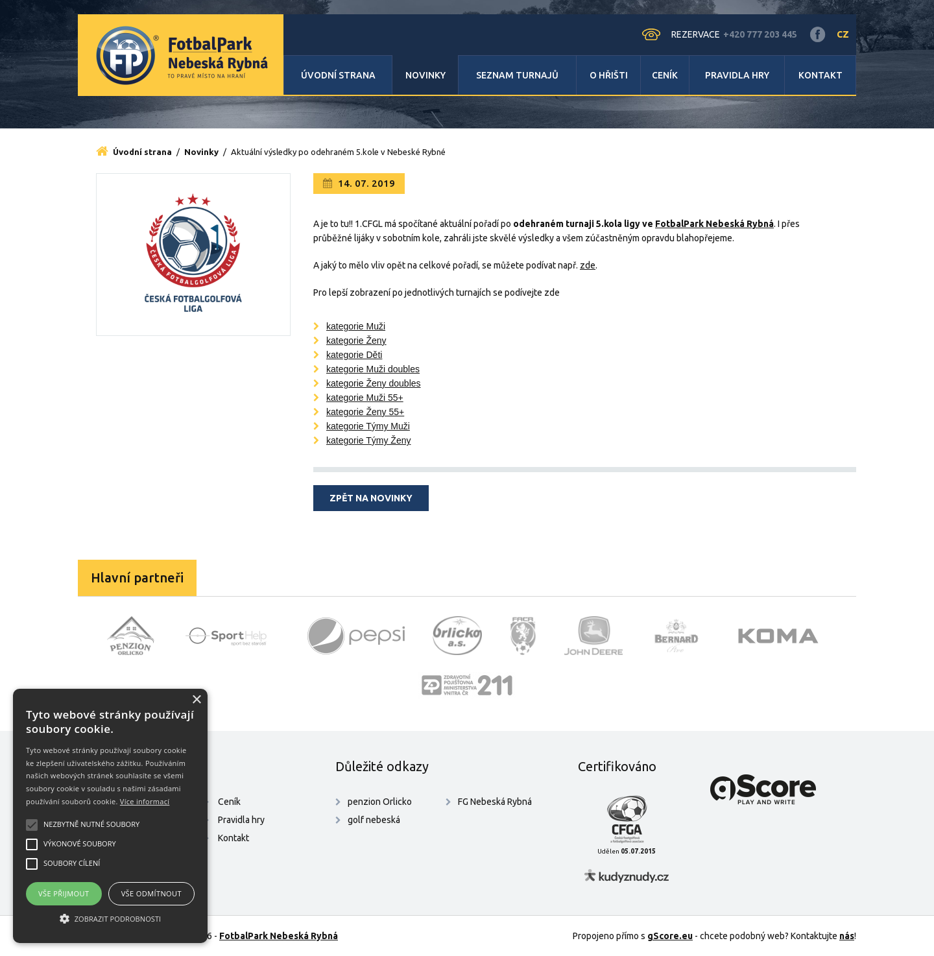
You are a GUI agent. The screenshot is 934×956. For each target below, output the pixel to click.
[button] (110, 919)
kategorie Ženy (356, 340)
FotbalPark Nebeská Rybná (278, 936)
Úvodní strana (338, 75)
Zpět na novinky (371, 498)
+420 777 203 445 (760, 34)
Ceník (665, 75)
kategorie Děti (354, 355)
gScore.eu (670, 936)
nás (846, 936)
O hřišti (609, 75)
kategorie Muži (355, 326)
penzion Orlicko (380, 801)
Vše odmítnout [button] (151, 893)
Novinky (425, 75)
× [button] (196, 700)
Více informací (145, 801)
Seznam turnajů (517, 75)
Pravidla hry (737, 75)
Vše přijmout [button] (63, 893)
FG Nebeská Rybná (495, 801)
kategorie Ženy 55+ (365, 412)
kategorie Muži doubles (373, 369)
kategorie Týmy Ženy (368, 440)
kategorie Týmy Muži (368, 426)
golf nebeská (374, 820)
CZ (843, 34)
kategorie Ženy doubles (373, 383)
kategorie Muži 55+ (364, 397)
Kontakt (820, 75)
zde (587, 265)
